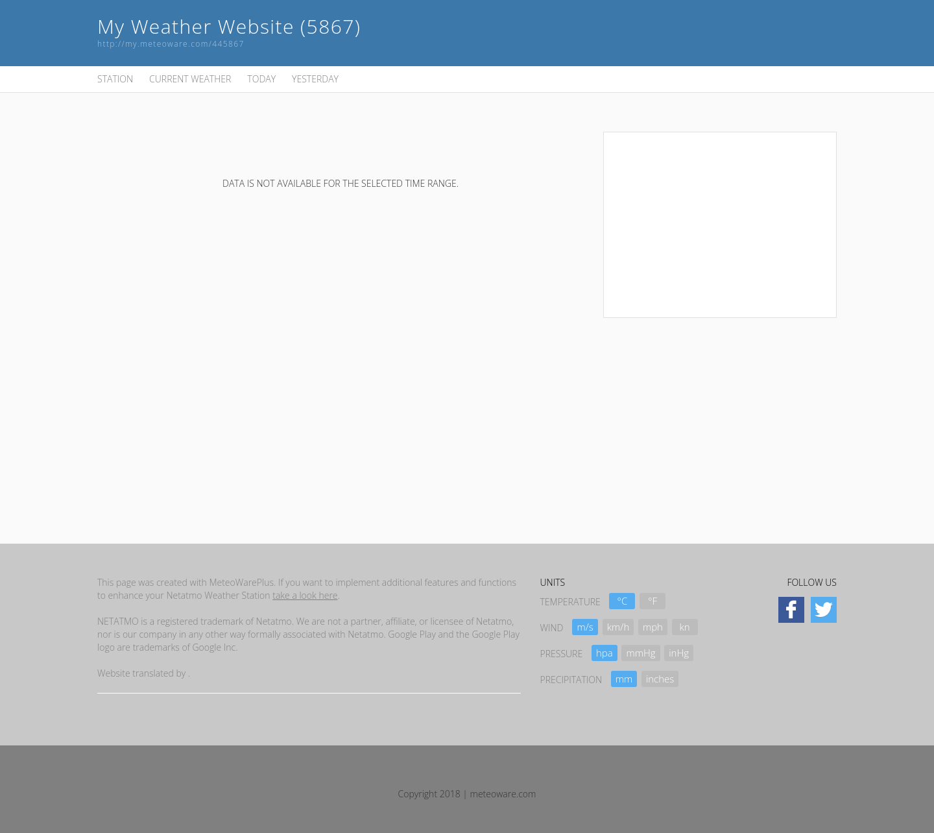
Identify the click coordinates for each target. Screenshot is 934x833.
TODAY (261, 79)
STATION (115, 79)
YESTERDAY (315, 79)
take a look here (304, 595)
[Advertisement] (720, 223)
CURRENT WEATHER (190, 79)
